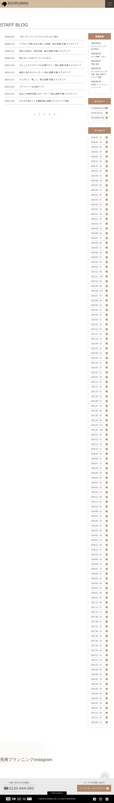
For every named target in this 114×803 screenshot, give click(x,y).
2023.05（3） (97, 305)
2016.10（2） (97, 664)
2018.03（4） (97, 588)
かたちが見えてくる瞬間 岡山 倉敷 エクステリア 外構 (43, 100)
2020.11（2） (97, 444)
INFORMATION (97, 117)
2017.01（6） (97, 650)
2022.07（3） (97, 348)
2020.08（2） (97, 458)
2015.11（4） (97, 717)
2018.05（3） (97, 578)
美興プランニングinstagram (26, 759)
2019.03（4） (97, 530)
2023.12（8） (97, 271)
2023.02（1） (97, 319)
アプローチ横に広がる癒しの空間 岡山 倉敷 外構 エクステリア (49, 43)
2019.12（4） (97, 496)
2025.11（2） (97, 166)
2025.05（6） (97, 194)
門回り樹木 (95, 64)
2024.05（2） (97, 247)
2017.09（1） (97, 616)
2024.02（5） (97, 262)
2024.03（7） (97, 257)
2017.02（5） (97, 645)
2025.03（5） (97, 199)
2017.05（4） (97, 635)
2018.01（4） (97, 597)
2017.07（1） (97, 626)
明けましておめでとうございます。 (35, 57)
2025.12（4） (97, 161)
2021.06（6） (97, 410)
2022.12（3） (97, 329)
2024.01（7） (97, 266)
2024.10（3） (97, 223)
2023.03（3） (97, 314)
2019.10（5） (97, 506)
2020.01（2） (97, 492)
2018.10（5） (97, 554)
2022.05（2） (97, 357)
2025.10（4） (97, 170)
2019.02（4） (97, 535)
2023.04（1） (97, 309)
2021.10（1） (97, 391)
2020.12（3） (97, 439)
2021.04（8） (97, 420)
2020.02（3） (97, 487)
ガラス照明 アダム (98, 56)
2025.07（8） (97, 185)
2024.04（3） (97, 252)
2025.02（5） (97, 204)
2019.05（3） (97, 520)
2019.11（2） (97, 501)
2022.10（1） (97, 338)
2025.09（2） (97, 175)
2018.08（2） (97, 564)
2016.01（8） (97, 707)
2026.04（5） (97, 142)
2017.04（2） (97, 640)
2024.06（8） (97, 242)
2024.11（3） (97, 218)
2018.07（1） (97, 568)
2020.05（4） (97, 472)
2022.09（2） (97, 343)
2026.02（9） (97, 151)
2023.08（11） (97, 290)
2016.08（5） (97, 674)
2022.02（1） (97, 372)
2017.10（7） (97, 612)
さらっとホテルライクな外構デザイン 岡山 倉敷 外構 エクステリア (50, 65)
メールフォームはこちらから (92, 788)
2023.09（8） (97, 286)
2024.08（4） (97, 233)
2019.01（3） (97, 540)
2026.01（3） (97, 156)
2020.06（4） (97, 468)
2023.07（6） (97, 295)
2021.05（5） (97, 415)
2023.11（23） (97, 276)
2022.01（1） (97, 377)
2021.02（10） (97, 429)
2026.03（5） (97, 146)
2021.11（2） (97, 386)
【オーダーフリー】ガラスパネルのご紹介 (39, 36)
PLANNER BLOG (98, 108)
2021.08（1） (97, 401)
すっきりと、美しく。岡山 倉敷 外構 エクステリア (42, 79)
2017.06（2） (97, 631)
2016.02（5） (97, 703)
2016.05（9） (97, 688)
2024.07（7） (97, 238)
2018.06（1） (97, 573)
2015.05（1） (97, 722)
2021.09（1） (97, 396)
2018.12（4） (97, 544)
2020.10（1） (97, 449)
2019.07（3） (97, 516)
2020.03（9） (97, 482)
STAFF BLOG (97, 112)
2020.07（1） (97, 463)
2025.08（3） (97, 180)
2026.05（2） (97, 137)
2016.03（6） (97, 698)
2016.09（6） (97, 669)
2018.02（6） (97, 592)
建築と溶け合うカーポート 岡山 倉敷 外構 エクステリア (45, 72)
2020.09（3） (97, 453)
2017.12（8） (97, 602)
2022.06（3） (97, 353)
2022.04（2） (97, 362)
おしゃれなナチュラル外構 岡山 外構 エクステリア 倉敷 (99, 74)
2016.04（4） (97, 693)
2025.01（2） (97, 209)
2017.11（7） (97, 607)
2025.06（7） (97, 190)
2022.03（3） (97, 367)
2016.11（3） (97, 659)
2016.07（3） (97, 679)
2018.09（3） (97, 559)
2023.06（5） (97, 300)
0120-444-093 (21, 788)
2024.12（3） (97, 214)
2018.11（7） (97, 549)
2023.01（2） (97, 324)
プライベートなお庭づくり (31, 86)
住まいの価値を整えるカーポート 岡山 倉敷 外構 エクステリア (48, 93)
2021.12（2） (97, 381)
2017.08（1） (97, 621)
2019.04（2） (97, 525)
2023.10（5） (97, 281)
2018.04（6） (97, 583)
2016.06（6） (97, 683)
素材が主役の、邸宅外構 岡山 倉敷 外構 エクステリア (44, 50)
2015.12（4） (97, 712)
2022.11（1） (97, 333)
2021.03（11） (97, 425)
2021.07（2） (97, 405)
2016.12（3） (97, 655)
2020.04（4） (97, 477)
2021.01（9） (97, 434)
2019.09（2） (97, 511)
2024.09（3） (97, 228)
